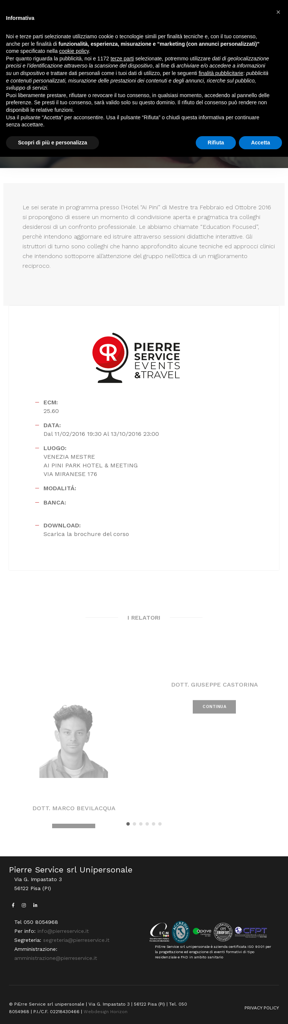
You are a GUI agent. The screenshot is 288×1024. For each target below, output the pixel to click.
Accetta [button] (260, 143)
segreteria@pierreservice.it (76, 940)
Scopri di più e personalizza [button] (52, 143)
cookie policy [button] (74, 51)
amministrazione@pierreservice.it (55, 958)
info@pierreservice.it (63, 931)
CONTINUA (214, 717)
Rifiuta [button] (216, 143)
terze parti (122, 59)
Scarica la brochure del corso (86, 534)
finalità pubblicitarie (221, 73)
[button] (128, 824)
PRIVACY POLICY (261, 1007)
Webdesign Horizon (106, 1011)
